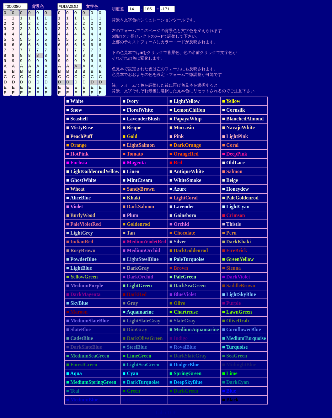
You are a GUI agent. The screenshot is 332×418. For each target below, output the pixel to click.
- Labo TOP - (166, 412)
